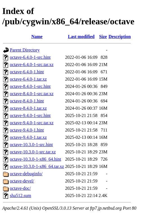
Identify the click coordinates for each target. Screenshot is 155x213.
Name (36, 36)
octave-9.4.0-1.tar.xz (28, 137)
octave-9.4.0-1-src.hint (30, 115)
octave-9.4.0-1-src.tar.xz (31, 122)
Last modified (81, 36)
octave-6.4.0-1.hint (27, 71)
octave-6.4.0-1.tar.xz (28, 79)
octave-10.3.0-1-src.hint (31, 144)
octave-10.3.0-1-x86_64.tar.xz (37, 166)
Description (120, 36)
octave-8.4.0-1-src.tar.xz (31, 93)
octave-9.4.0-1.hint (27, 130)
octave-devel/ (22, 181)
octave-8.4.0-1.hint (27, 101)
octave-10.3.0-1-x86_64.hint (35, 159)
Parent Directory (25, 50)
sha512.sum (20, 195)
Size (103, 36)
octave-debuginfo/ (26, 173)
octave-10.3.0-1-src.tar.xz (33, 151)
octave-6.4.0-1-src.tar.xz (31, 64)
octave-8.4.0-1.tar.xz (28, 108)
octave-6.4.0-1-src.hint (30, 57)
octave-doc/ (20, 188)
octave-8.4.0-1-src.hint (30, 86)
